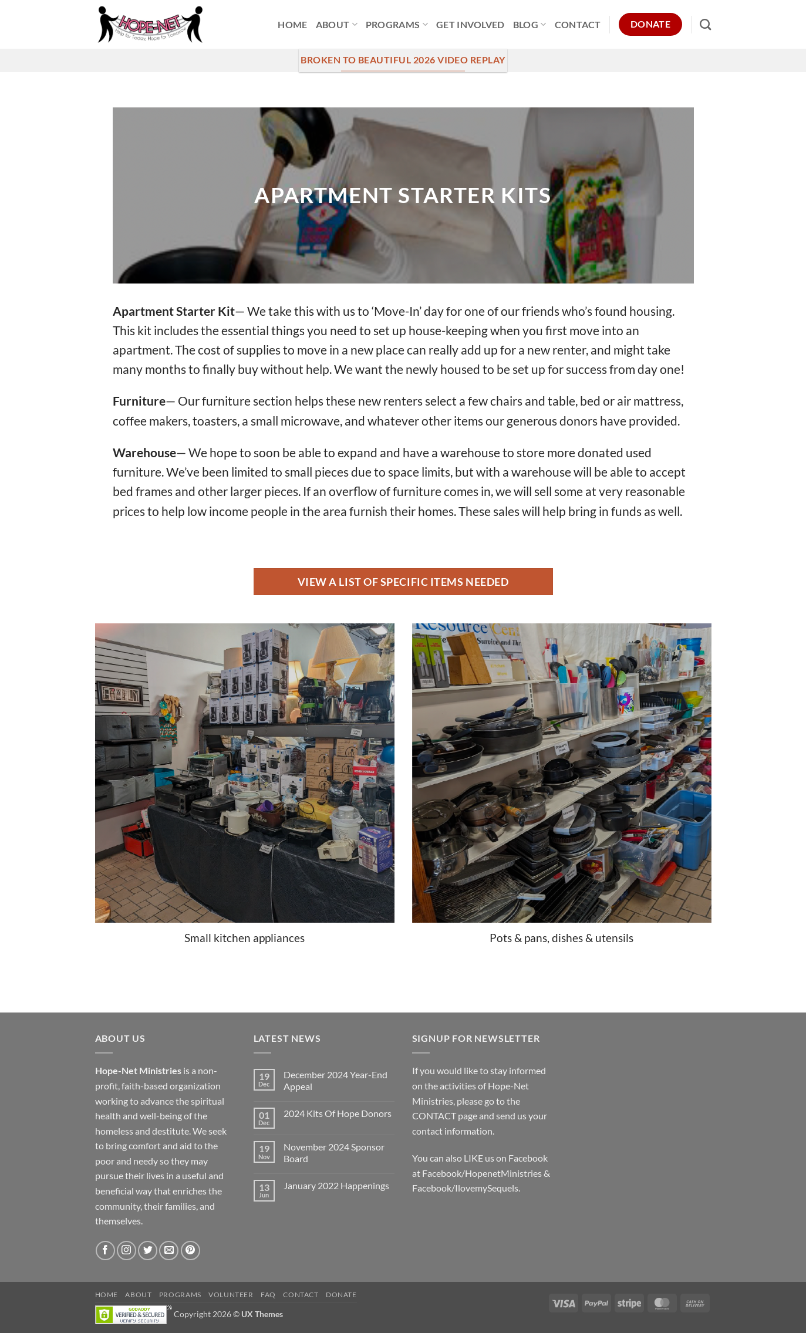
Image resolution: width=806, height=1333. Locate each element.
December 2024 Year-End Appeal (335, 1080)
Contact (578, 24)
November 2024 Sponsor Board (334, 1152)
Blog (530, 24)
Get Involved (470, 24)
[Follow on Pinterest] (190, 1250)
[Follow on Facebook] (105, 1250)
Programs (397, 24)
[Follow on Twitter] (147, 1250)
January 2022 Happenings (336, 1185)
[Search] (705, 24)
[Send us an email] (168, 1250)
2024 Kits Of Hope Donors (338, 1113)
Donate (341, 1294)
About (337, 24)
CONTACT (434, 1115)
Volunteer (231, 1294)
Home (292, 24)
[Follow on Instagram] (126, 1250)
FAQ (268, 1294)
